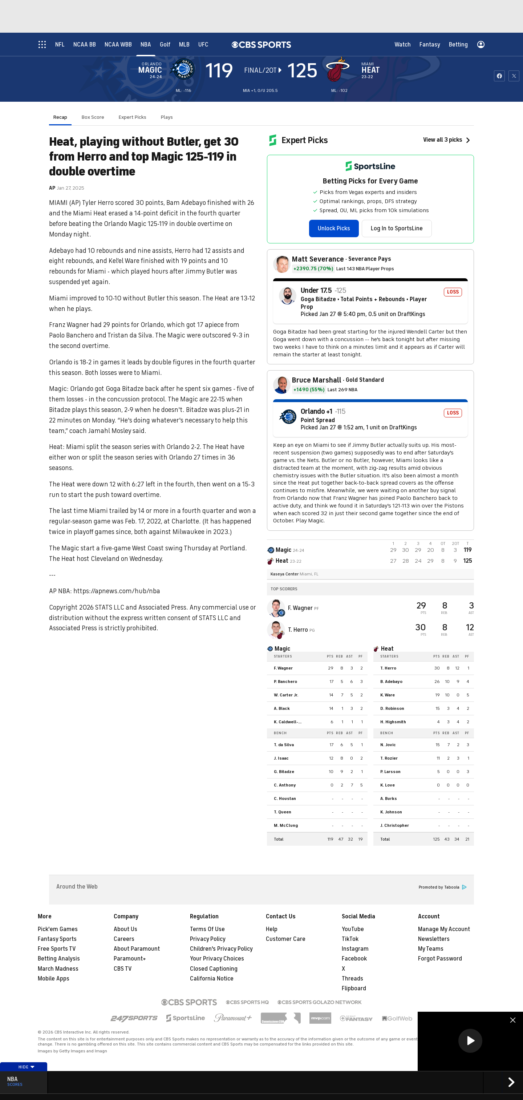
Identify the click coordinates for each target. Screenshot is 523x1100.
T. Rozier (389, 758)
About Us (125, 929)
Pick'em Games (58, 929)
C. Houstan (285, 798)
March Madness (58, 968)
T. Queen (282, 812)
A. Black (282, 708)
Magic (150, 70)
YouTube (353, 929)
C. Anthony (285, 785)
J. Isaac (281, 758)
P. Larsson (390, 771)
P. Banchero (285, 681)
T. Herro (298, 630)
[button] (470, 1041)
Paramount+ (130, 958)
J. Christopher (394, 825)
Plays (167, 117)
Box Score (93, 117)
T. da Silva (284, 745)
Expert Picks (132, 117)
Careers (124, 939)
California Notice (212, 978)
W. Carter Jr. (286, 695)
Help (271, 929)
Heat (370, 70)
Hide (27, 1066)
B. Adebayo (391, 681)
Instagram (355, 949)
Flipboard (354, 988)
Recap (60, 117)
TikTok (350, 939)
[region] (470, 1041)
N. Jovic (388, 745)
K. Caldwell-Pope (290, 722)
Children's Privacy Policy (221, 949)
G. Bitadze (284, 771)
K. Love (387, 785)
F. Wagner (301, 608)
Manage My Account (444, 929)
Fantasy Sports (57, 939)
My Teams (430, 949)
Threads (352, 978)
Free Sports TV (57, 949)
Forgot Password (440, 958)
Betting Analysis (59, 958)
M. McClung (286, 825)
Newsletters (434, 939)
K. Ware (387, 695)
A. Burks (388, 798)
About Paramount (137, 949)
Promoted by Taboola (443, 887)
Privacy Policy (208, 939)
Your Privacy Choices (217, 958)
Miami (367, 63)
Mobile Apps (53, 978)
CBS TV (123, 968)
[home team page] (339, 69)
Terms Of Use (207, 929)
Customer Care (285, 939)
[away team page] (183, 69)
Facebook (354, 958)
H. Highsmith (393, 722)
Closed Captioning (214, 968)
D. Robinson (392, 708)
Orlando (152, 63)
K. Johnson (391, 812)
